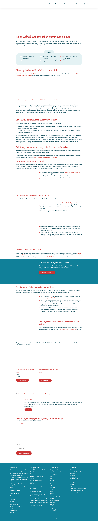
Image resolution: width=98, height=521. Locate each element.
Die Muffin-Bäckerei (54, 500)
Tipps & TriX (58, 4)
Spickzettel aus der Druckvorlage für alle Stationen (45, 157)
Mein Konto (72, 473)
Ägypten (52, 498)
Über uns (78, 4)
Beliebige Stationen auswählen (68, 60)
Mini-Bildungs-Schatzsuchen (56, 509)
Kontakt (72, 470)
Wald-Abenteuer (53, 475)
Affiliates (12, 512)
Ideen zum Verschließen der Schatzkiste (51, 257)
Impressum (72, 481)
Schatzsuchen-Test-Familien (16, 507)
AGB (71, 486)
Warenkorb (72, 475)
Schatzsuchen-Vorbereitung (76, 472)
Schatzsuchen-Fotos (14, 509)
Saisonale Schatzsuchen (55, 511)
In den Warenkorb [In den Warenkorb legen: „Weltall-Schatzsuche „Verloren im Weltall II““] (22, 380)
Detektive (52, 480)
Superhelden (52, 484)
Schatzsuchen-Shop (68, 4)
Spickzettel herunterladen (47, 272)
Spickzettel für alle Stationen (53, 298)
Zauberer (52, 493)
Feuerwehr (52, 482)
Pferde (51, 489)
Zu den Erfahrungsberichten (36, 505)
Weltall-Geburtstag (46, 394)
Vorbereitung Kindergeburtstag (34, 394)
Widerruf (72, 484)
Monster (52, 506)
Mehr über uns (28, 410)
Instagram (12, 499)
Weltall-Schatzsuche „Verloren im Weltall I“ (27, 74)
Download (40, 480)
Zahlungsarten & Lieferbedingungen (78, 488)
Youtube (12, 501)
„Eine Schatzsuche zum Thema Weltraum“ (68, 329)
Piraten (51, 476)
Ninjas (51, 495)
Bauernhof (52, 504)
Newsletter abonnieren (15, 490)
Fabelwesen (52, 487)
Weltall (51, 491)
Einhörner (52, 486)
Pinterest (12, 496)
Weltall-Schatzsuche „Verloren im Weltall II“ (48, 100)
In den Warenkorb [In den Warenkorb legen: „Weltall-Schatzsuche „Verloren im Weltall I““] (45, 380)
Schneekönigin (53, 502)
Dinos (51, 478)
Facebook (12, 498)
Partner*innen (13, 510)
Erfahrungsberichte (22, 394)
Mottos (50, 4)
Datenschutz (72, 483)
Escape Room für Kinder (55, 497)
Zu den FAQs (33, 488)
